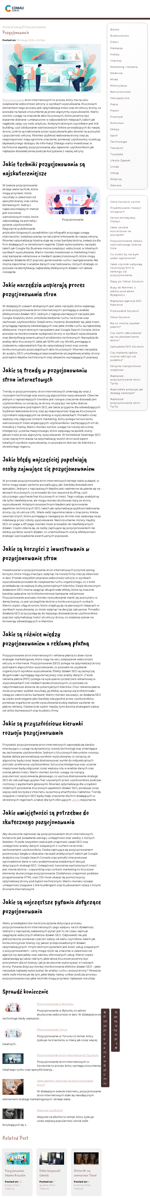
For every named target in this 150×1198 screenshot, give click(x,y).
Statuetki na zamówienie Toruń (85, 1173)
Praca (114, 104)
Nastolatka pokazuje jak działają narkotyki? (126, 391)
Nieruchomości (120, 91)
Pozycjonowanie (13, 100)
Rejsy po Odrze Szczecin (127, 281)
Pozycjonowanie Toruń (52, 1029)
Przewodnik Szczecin (124, 311)
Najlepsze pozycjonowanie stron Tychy (125, 379)
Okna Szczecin (120, 317)
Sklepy (114, 129)
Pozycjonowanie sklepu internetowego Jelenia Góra (126, 244)
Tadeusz (9, 1188)
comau (40, 40)
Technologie (118, 141)
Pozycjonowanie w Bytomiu (55, 1004)
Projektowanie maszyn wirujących (125, 209)
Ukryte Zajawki (120, 160)
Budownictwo (119, 35)
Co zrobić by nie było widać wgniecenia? (124, 256)
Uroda (114, 166)
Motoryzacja (118, 85)
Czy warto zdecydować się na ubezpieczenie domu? (125, 336)
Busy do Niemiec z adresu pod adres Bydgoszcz (123, 291)
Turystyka (116, 154)
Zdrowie (115, 185)
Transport (116, 148)
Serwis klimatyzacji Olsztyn (122, 219)
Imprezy (116, 60)
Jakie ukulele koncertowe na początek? (120, 231)
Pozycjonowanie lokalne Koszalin (15, 1173)
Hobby (115, 54)
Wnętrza (116, 179)
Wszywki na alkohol (50, 1110)
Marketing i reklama (124, 66)
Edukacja (116, 48)
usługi (76, 799)
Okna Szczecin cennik (125, 201)
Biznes (114, 29)
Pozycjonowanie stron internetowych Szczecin (68, 1055)
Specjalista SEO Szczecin (127, 346)
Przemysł (116, 116)
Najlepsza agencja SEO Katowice (126, 302)
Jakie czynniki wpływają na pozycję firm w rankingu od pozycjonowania (126, 270)
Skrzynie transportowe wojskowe (125, 368)
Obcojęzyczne (120, 98)
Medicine (116, 73)
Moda (114, 79)
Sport (114, 135)
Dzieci (114, 41)
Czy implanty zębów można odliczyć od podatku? (124, 356)
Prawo (114, 110)
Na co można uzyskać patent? (125, 325)
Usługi (114, 172)
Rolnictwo (117, 123)
